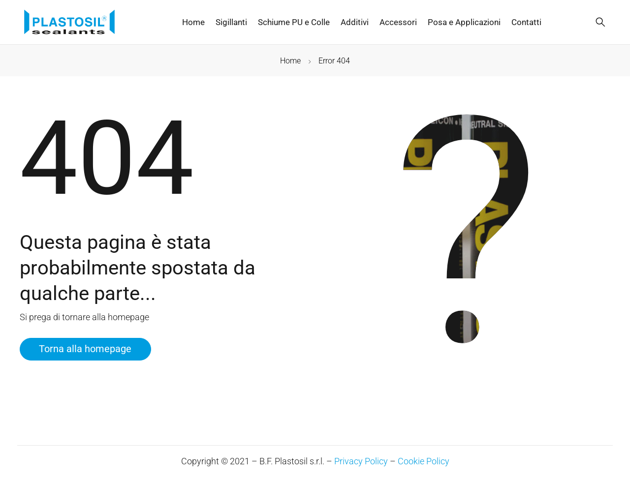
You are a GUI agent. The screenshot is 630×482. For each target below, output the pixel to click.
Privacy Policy (361, 461)
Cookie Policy (423, 461)
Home (290, 60)
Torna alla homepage (86, 349)
